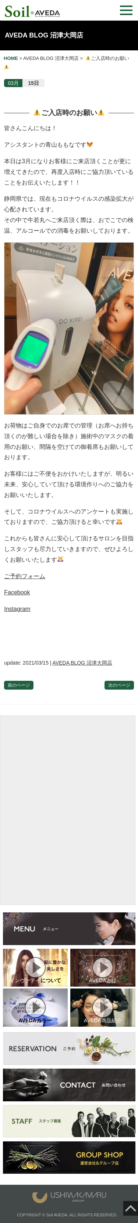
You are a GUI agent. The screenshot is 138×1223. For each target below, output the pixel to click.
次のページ (119, 685)
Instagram (17, 609)
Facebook (17, 592)
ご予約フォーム (24, 576)
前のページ (19, 685)
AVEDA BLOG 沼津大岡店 (44, 35)
